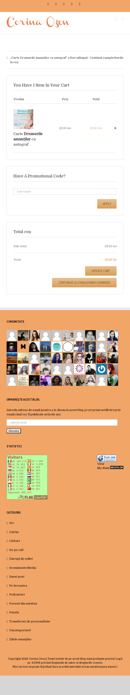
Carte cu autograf (27, 139)
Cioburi (14, 540)
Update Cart (101, 271)
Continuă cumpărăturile (106, 57)
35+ (11, 523)
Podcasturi (17, 594)
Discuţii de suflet (21, 558)
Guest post (16, 576)
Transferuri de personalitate (29, 621)
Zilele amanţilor (20, 639)
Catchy (14, 532)
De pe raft (16, 550)
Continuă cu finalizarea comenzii (84, 282)
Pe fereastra (18, 585)
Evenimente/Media (22, 567)
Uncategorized (20, 630)
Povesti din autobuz (23, 603)
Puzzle (14, 612)
